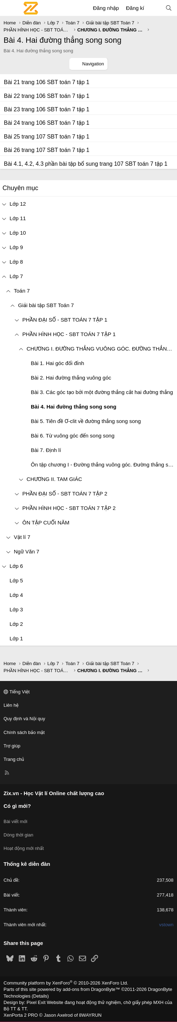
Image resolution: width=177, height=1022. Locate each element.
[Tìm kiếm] (169, 8)
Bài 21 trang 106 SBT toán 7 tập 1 (46, 82)
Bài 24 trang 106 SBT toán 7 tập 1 (46, 123)
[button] (8, 290)
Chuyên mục (20, 188)
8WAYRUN (90, 1015)
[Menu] (9, 8)
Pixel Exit (36, 1002)
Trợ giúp (12, 745)
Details (40, 996)
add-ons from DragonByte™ (91, 989)
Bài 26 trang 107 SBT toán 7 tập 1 (46, 150)
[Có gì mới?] (154, 8)
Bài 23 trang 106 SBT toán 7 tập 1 (46, 109)
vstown (166, 924)
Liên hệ (11, 705)
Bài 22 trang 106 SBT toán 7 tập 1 (46, 96)
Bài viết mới (15, 821)
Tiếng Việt (17, 691)
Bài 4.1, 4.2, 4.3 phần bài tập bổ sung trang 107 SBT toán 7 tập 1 (85, 164)
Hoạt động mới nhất (24, 848)
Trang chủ (14, 759)
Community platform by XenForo (66, 983)
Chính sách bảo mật (24, 732)
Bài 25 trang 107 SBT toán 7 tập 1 (46, 137)
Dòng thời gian (18, 835)
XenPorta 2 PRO (21, 1015)
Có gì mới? (17, 806)
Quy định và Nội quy (24, 718)
